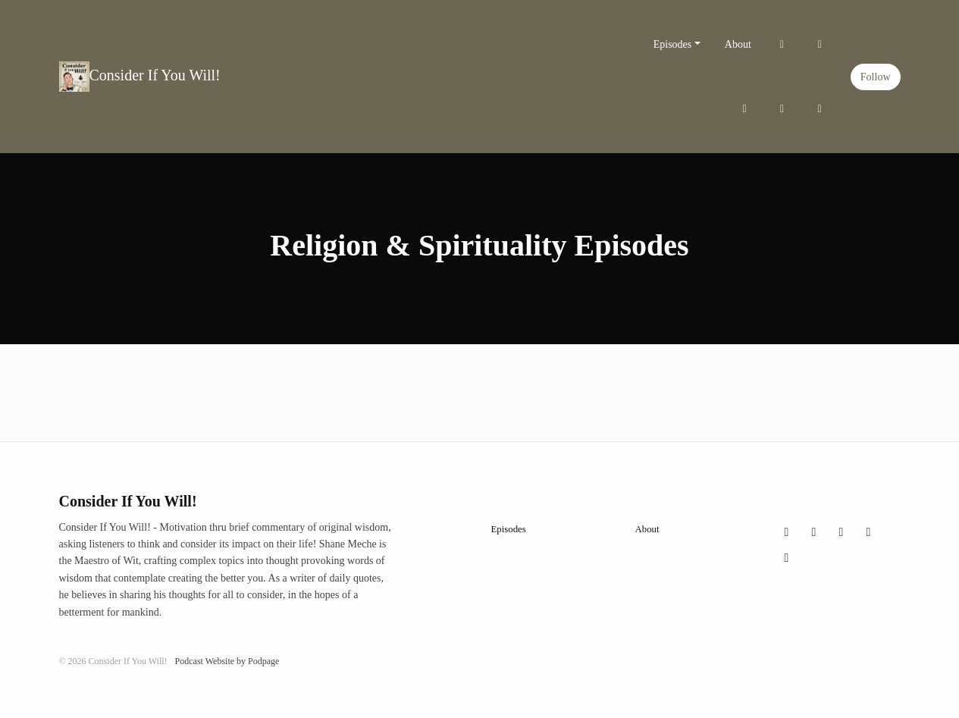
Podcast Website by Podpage (227, 661)
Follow (875, 77)
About (738, 44)
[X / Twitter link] (782, 44)
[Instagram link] (819, 44)
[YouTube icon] (868, 532)
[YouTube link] (782, 109)
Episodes (672, 44)
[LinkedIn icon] (786, 558)
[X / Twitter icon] (786, 532)
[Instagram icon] (814, 532)
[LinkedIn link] (819, 109)
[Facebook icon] (841, 532)
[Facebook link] (744, 109)
